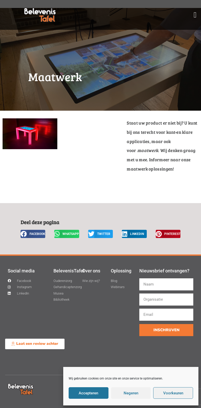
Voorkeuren (173, 393)
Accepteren (88, 393)
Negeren (131, 393)
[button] (195, 15)
